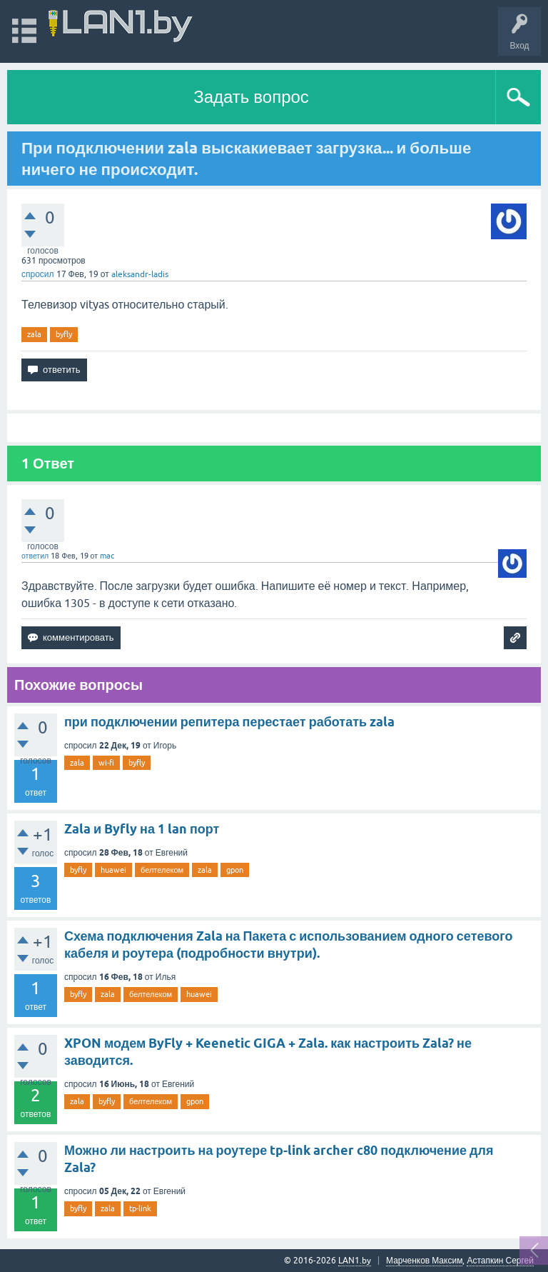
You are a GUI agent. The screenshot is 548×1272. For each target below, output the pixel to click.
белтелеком (162, 870)
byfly (64, 334)
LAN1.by (354, 1261)
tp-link (140, 1208)
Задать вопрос (251, 96)
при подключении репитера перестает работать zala (229, 721)
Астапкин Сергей (500, 1261)
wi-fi (106, 762)
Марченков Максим (424, 1261)
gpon (234, 870)
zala (34, 334)
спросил (37, 274)
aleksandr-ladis (139, 274)
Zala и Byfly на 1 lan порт (141, 828)
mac (107, 555)
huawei (113, 870)
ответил (35, 555)
